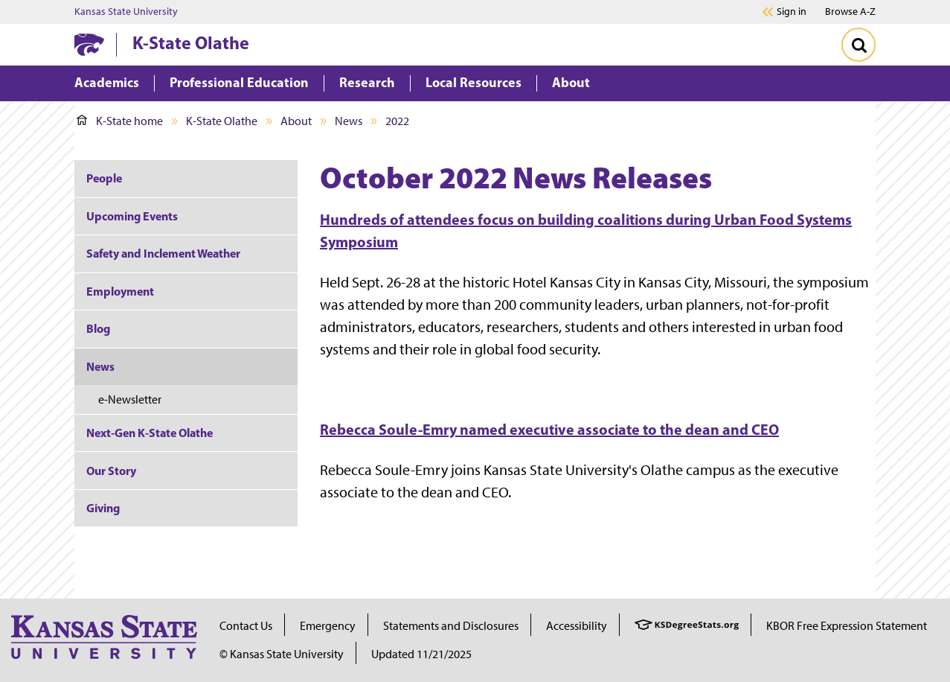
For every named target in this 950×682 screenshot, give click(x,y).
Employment (120, 291)
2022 (397, 121)
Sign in (791, 12)
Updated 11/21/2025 (421, 654)
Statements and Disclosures (451, 626)
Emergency (328, 626)
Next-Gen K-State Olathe (149, 432)
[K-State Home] (89, 44)
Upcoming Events (132, 215)
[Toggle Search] (858, 45)
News (348, 121)
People (104, 177)
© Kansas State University (281, 654)
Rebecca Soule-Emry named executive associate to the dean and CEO (549, 429)
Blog (98, 328)
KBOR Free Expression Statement (846, 626)
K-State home (120, 121)
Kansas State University (126, 12)
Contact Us (245, 626)
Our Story (111, 470)
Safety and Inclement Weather (163, 253)
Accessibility (576, 626)
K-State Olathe (190, 42)
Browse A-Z (850, 11)
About (296, 121)
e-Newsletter (129, 399)
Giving (103, 507)
